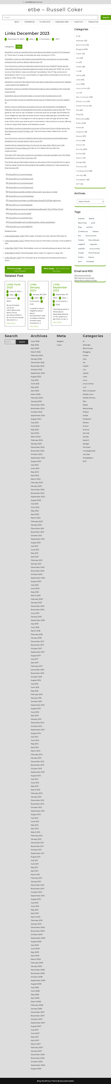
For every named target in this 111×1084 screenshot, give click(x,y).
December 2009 (38, 927)
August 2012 (36, 814)
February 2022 (37, 521)
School (79, 140)
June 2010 (35, 906)
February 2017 (36, 666)
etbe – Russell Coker (55, 9)
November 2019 (37, 610)
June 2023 (35, 468)
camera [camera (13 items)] (89, 227)
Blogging (79, 49)
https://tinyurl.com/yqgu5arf (20, 183)
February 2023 (37, 482)
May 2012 (34, 825)
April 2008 (35, 998)
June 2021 (35, 550)
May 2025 (35, 387)
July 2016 (34, 684)
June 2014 (35, 740)
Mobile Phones (82, 106)
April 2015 (35, 716)
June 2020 (35, 588)
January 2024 (36, 444)
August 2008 (36, 984)
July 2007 (35, 1030)
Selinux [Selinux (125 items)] (91, 257)
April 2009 (35, 956)
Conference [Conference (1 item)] (83, 231)
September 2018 (38, 620)
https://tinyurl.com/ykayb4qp (21, 196)
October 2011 (36, 850)
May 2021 (34, 553)
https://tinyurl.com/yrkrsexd (20, 174)
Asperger (80, 41)
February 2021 (36, 560)
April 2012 (35, 829)
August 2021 (36, 543)
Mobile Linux (81, 101)
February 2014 (37, 754)
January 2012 (36, 839)
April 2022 (35, 514)
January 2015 (36, 719)
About (17, 22)
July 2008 (35, 987)
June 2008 (35, 991)
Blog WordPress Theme (47, 1081)
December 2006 (38, 1054)
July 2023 (34, 465)
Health (79, 67)
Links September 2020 (14, 236)
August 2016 (36, 680)
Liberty (79, 75)
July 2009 (35, 945)
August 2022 (36, 500)
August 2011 (35, 857)
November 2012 (37, 804)
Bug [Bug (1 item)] (80, 227)
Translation (93, 22)
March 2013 (35, 790)
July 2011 (34, 860)
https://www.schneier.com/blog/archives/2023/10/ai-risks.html (34, 201)
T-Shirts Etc (78, 22)
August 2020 (36, 581)
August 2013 (36, 776)
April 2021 (35, 557)
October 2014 (36, 726)
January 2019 (36, 617)
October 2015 (36, 701)
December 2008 (38, 970)
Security (79, 149)
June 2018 (35, 627)
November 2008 (38, 973)
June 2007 (35, 1033)
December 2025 (37, 362)
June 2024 (35, 426)
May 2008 (35, 995)
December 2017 (37, 641)
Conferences (29, 22)
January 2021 (36, 564)
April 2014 (35, 747)
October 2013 (36, 769)
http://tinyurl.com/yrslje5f (20, 214)
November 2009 (38, 931)
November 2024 (37, 408)
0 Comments (62, 301)
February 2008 (37, 1005)
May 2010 (34, 910)
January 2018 (36, 638)
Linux (78, 84)
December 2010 (37, 885)
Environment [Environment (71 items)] (91, 236)
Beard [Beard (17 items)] (91, 218)
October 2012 (36, 807)
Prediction (80, 132)
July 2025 (34, 380)
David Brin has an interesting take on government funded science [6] (33, 96)
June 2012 (35, 821)
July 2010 (34, 903)
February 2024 (37, 440)
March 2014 (35, 751)
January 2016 (36, 698)
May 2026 (35, 345)
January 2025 (36, 401)
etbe (31, 39)
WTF (78, 184)
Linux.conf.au (81, 88)
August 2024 (36, 419)
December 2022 (37, 490)
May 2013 (34, 786)
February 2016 (36, 694)
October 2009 (36, 934)
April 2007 (35, 1040)
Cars (78, 58)
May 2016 (34, 691)
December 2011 (37, 843)
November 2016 (37, 673)
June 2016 (35, 687)
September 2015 (38, 705)
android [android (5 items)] (81, 218)
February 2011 (36, 878)
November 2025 (37, 366)
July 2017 (34, 659)
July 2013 (34, 779)
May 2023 (35, 472)
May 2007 (35, 1037)
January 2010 (36, 924)
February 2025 (37, 398)
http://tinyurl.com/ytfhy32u (20, 218)
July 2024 (35, 423)
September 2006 (38, 1065)
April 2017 (35, 663)
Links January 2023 (13, 258)
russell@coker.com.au (32, 2)
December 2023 (37, 447)
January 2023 (36, 486)
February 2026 (37, 355)
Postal (78, 127)
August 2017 (36, 656)
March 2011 (35, 874)
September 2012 (38, 811)
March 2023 (36, 479)
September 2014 (38, 730)
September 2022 (38, 497)
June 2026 (35, 341)
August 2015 (36, 708)
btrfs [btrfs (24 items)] (93, 223)
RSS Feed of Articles (82, 275)
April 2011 (34, 871)
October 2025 (36, 370)
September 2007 (38, 1023)
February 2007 (37, 1047)
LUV (77, 93)
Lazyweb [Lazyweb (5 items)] (93, 244)
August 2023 (36, 461)
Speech (79, 158)
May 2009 (35, 952)
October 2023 (36, 454)
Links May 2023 (11, 248)
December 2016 (37, 670)
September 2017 (38, 652)
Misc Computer (82, 97)
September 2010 (38, 896)
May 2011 (34, 867)
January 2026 (36, 359)
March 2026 (36, 352)
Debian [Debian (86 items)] (95, 231)
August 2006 (36, 1069)
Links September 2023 (60, 287)
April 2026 (35, 348)
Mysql (78, 114)
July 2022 (34, 504)
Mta (77, 110)
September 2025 (38, 373)
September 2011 (37, 853)
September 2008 (38, 980)
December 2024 (38, 405)
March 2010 (35, 917)
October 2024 (36, 412)
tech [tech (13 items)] (80, 261)
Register (60, 341)
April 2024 (35, 433)
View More (11, 323)
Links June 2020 (13, 286)
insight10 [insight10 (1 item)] (81, 244)
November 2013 (37, 765)
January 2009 (36, 966)
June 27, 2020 (16, 291)
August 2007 (36, 1026)
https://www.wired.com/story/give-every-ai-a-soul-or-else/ (32, 192)
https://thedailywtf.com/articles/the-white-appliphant (32, 222)
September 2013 (38, 772)
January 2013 (36, 797)
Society (79, 154)
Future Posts (45, 22)
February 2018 (37, 634)
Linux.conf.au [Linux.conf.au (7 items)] (94, 249)
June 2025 (35, 384)
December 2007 (38, 1012)
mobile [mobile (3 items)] (81, 253)
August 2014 (36, 733)
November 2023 (37, 451)
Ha (77, 62)
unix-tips (79, 175)
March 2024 (36, 437)
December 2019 (37, 606)
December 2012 (37, 800)
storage (79, 162)
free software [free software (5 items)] (93, 240)
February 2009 (37, 963)
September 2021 (38, 539)
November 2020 (37, 571)
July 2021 (34, 546)
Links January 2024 (35, 287)
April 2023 (35, 475)
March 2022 (36, 518)
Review (79, 136)
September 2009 (38, 938)
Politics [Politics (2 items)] (81, 257)
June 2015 (35, 712)
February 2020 (37, 599)
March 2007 (36, 1044)
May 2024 (35, 430)
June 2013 (35, 783)
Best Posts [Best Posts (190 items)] (82, 223)
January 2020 (36, 603)
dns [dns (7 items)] (79, 236)
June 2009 (35, 949)
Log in (59, 345)
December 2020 (38, 567)
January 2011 (36, 882)
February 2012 (36, 836)
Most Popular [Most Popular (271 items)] (94, 253)
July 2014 (34, 737)
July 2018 (34, 624)
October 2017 (36, 648)
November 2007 (37, 1016)
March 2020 (36, 595)
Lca (77, 71)
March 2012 (35, 832)
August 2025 (36, 377)
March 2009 (36, 959)
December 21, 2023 (16, 39)
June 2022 (35, 507)
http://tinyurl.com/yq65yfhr (21, 227)
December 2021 (37, 528)
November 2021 (37, 532)
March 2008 (36, 1002)
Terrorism (80, 167)
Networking (81, 119)
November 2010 (37, 889)
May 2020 (35, 592)
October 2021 (36, 536)
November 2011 (37, 846)
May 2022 (35, 511)
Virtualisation (81, 180)
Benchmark (81, 45)
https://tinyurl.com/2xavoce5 (20, 179)
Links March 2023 (12, 253)
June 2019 (35, 613)
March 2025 (36, 394)
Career (79, 54)
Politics (79, 123)
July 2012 (34, 818)
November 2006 (37, 1058)
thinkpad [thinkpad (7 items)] (90, 261)
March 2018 (35, 631)
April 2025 (35, 391)
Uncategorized (82, 171)
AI (77, 36)
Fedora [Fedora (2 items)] (81, 240)
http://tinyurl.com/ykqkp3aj (20, 205)
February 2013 (36, 793)
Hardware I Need (62, 22)
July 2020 (35, 585)
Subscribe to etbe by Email (85, 280)
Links (19, 47)
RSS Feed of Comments (84, 278)
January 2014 (36, 758)
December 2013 (37, 761)
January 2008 (36, 1009)
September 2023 (38, 458)
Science (79, 145)
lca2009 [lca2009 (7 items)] (81, 249)
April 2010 (35, 913)
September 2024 (38, 415)
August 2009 (36, 941)
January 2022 (36, 525)
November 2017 (37, 645)
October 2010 (36, 892)
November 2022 (37, 493)
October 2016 (36, 677)
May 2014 (34, 744)
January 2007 (36, 1051)
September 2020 (38, 578)
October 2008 (36, 977)
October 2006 (36, 1062)
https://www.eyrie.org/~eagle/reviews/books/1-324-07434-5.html (35, 209)
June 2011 (35, 864)
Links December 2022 (14, 241)
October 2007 (36, 1019)
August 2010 (36, 899)
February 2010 (37, 920)
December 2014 (37, 723)
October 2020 (36, 574)
